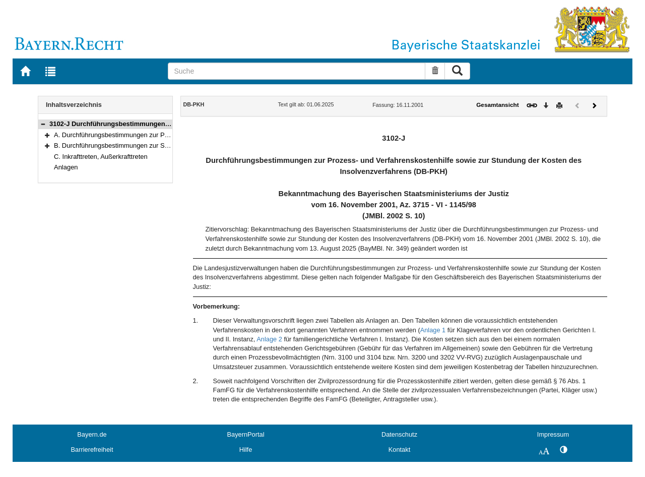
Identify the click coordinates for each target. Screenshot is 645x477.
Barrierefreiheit (92, 449)
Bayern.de (91, 434)
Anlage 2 (269, 339)
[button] (42, 124)
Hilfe (245, 449)
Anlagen (66, 167)
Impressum (553, 434)
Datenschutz (399, 434)
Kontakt (399, 449)
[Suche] (296, 71)
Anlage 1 (433, 330)
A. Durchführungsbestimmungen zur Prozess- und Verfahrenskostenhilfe (158, 135)
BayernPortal (246, 434)
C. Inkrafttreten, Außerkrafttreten (101, 156)
